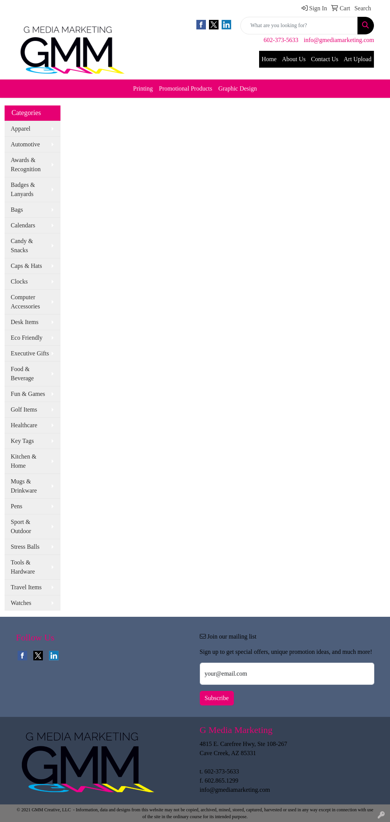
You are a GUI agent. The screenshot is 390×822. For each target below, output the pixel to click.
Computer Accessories (25, 302)
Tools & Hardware (23, 567)
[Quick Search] (299, 25)
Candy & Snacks (22, 245)
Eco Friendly (26, 337)
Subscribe (217, 698)
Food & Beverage (22, 373)
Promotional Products (185, 88)
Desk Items (24, 322)
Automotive (25, 144)
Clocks (19, 281)
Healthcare (24, 425)
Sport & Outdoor (21, 526)
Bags (17, 209)
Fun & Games (28, 394)
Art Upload (357, 59)
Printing (143, 88)
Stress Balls (25, 546)
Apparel (21, 128)
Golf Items (24, 409)
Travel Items (26, 587)
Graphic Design (237, 88)
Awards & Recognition (26, 164)
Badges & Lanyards (23, 189)
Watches (21, 603)
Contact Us (324, 59)
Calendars (23, 225)
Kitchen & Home (23, 461)
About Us (294, 59)
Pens (16, 506)
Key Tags (22, 441)
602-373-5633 (281, 40)
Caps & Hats (26, 266)
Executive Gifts (30, 353)
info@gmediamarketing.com (339, 40)
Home (269, 59)
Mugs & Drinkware (24, 486)
